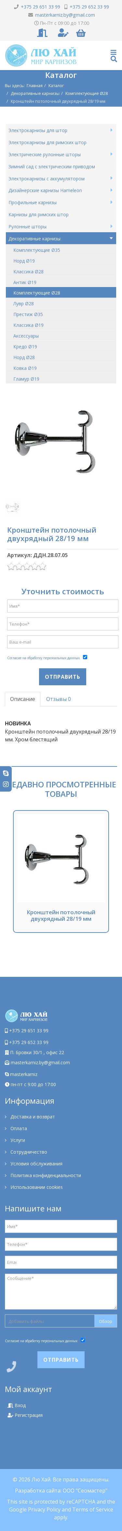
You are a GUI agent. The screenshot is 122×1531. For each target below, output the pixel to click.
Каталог (56, 85)
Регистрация (25, 1415)
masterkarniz (21, 1074)
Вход (16, 1405)
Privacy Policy (44, 1509)
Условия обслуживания (35, 1163)
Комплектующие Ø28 (86, 93)
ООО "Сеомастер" (85, 1490)
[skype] (6, 773)
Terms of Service (92, 1509)
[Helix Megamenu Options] (114, 55)
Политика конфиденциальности (45, 1175)
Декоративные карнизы (35, 93)
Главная (35, 85)
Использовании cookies (36, 1187)
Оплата (18, 1128)
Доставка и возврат (32, 1117)
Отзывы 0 (58, 699)
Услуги (17, 1140)
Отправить (62, 676)
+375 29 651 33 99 (28, 1030)
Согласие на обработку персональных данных (43, 658)
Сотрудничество (28, 1152)
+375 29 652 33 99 (28, 1042)
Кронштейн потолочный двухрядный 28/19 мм (61, 915)
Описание (22, 699)
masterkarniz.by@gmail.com (40, 1062)
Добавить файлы (26, 1321)
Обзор (105, 1321)
